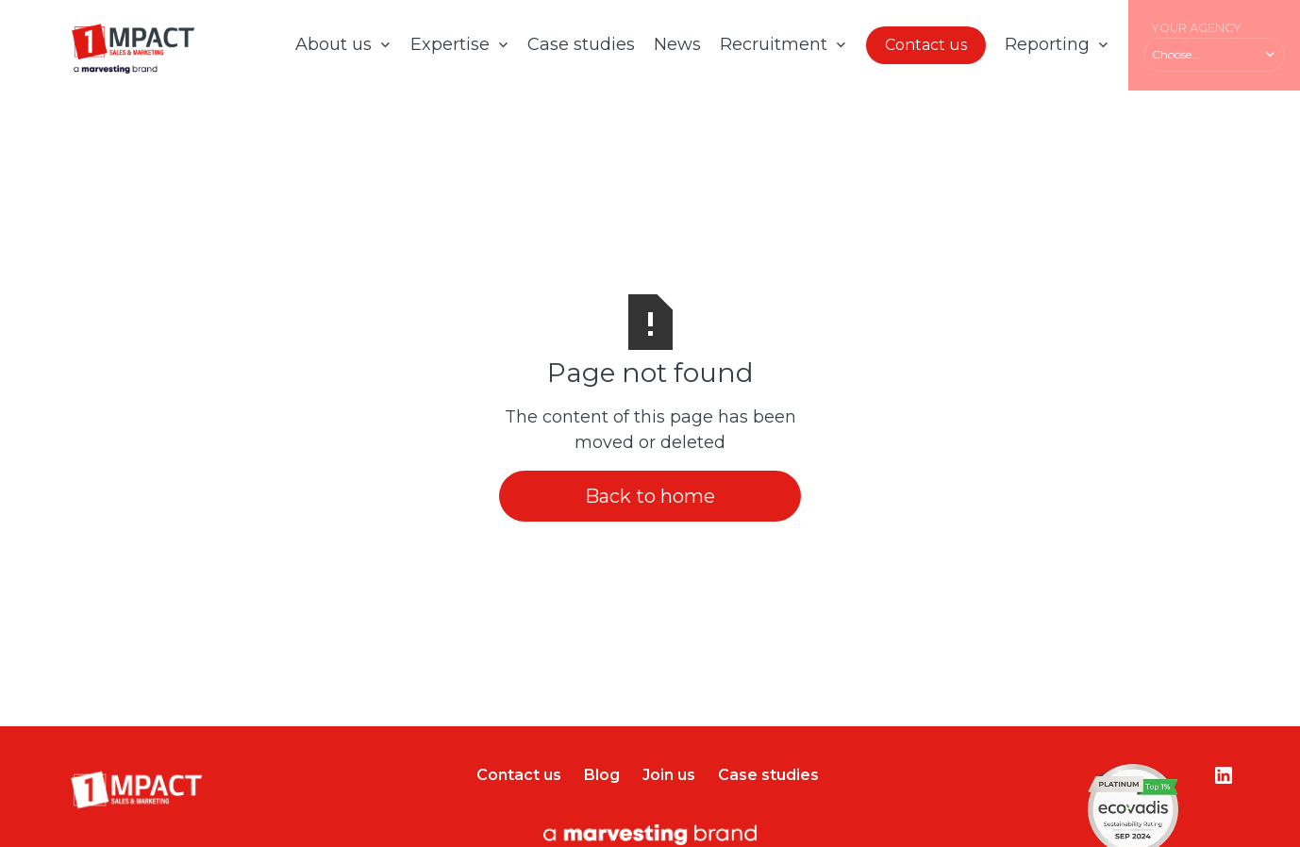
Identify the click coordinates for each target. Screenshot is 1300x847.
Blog (602, 775)
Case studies (581, 44)
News (677, 44)
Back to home (650, 496)
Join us (668, 775)
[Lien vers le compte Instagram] (1223, 775)
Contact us (926, 45)
